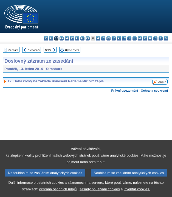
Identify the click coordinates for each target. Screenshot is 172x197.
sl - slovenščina (155, 38)
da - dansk (62, 38)
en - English (82, 38)
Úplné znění (72, 49)
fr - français (88, 38)
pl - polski (134, 38)
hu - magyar (119, 38)
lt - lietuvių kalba (114, 38)
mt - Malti (124, 38)
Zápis (162, 81)
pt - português (140, 38)
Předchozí (34, 49)
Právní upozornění (124, 90)
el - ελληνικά (77, 38)
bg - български (46, 38)
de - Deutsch (67, 38)
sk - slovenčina (150, 38)
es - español (51, 38)
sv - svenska (166, 38)
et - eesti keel (72, 38)
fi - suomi (161, 38)
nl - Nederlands (129, 38)
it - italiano (103, 38)
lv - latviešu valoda (108, 38)
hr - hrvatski (98, 38)
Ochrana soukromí (154, 90)
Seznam (13, 49)
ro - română (145, 38)
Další (48, 49)
